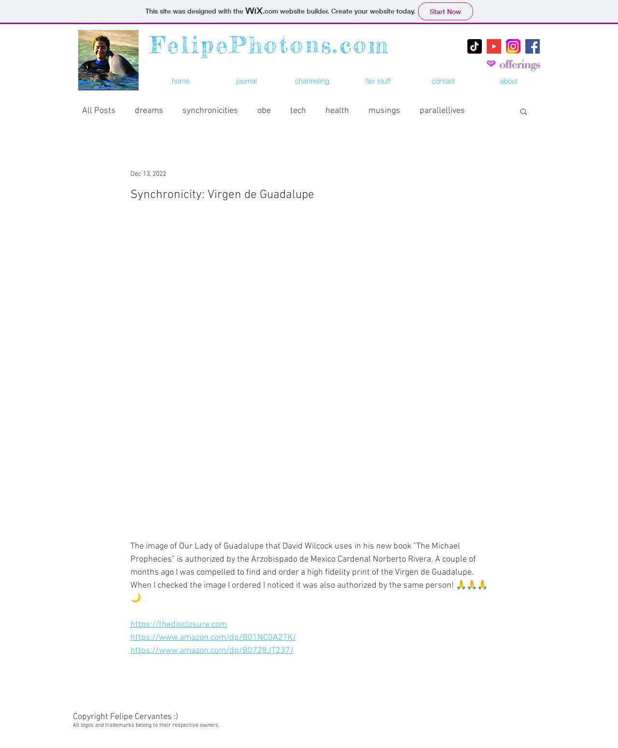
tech (298, 111)
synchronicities (210, 111)
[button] (377, 81)
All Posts (98, 111)
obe (264, 111)
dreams (149, 111)
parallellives (442, 111)
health (337, 111)
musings (384, 111)
